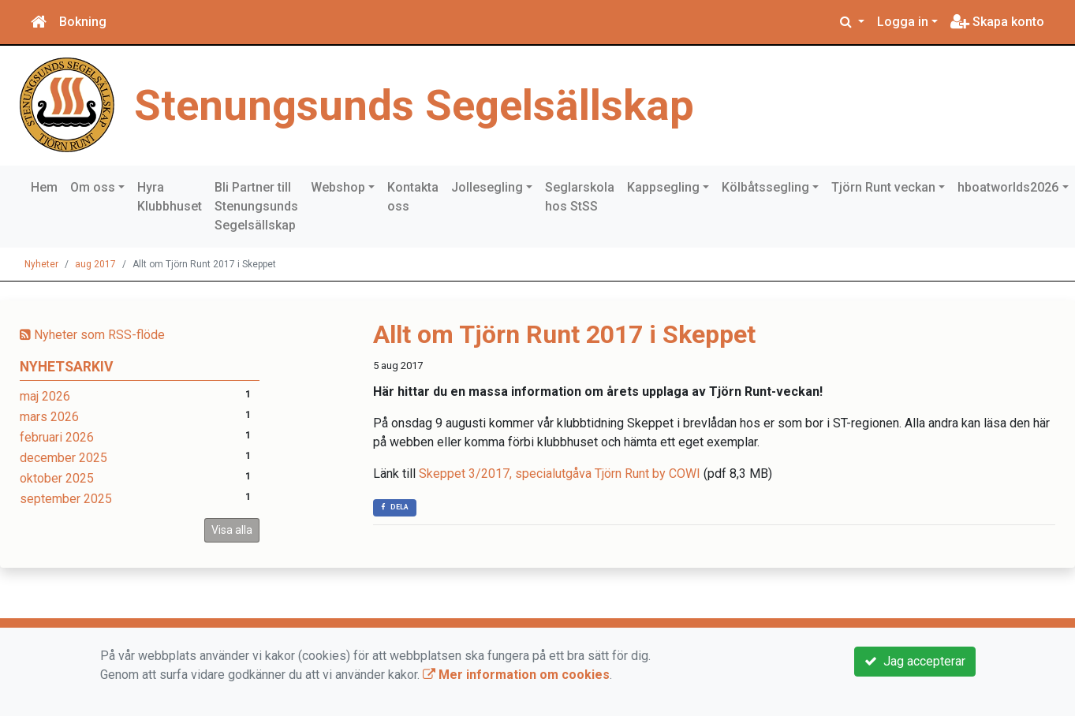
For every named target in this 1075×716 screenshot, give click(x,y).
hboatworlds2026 (1007, 187)
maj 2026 (45, 396)
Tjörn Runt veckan (883, 187)
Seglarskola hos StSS (579, 197)
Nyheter (41, 264)
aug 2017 (95, 264)
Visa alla (231, 530)
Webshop (338, 187)
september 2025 (66, 498)
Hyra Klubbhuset (169, 197)
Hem (44, 187)
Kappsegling (663, 187)
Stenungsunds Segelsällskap (414, 105)
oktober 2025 (57, 478)
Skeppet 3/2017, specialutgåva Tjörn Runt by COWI (559, 473)
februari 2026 (57, 437)
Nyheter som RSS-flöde (92, 334)
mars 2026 (49, 416)
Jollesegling (487, 187)
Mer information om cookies (516, 674)
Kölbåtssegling (765, 187)
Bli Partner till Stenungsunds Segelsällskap (256, 206)
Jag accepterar (914, 661)
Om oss (92, 187)
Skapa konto (997, 21)
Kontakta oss (413, 197)
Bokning (82, 21)
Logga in (902, 21)
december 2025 (63, 457)
